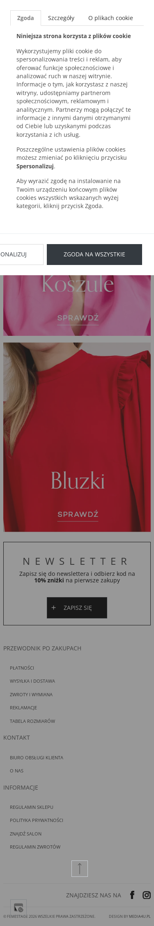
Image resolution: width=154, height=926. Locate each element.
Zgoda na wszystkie (94, 254)
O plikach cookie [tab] (110, 18)
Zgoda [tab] (25, 18)
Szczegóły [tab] (61, 18)
